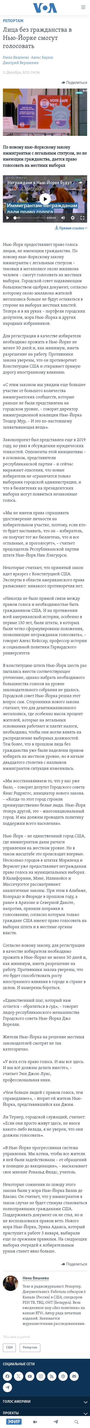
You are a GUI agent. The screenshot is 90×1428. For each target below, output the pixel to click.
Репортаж (13, 21)
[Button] (74, 82)
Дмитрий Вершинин (21, 63)
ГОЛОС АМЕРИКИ (27, 189)
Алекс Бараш (42, 58)
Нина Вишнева (16, 58)
